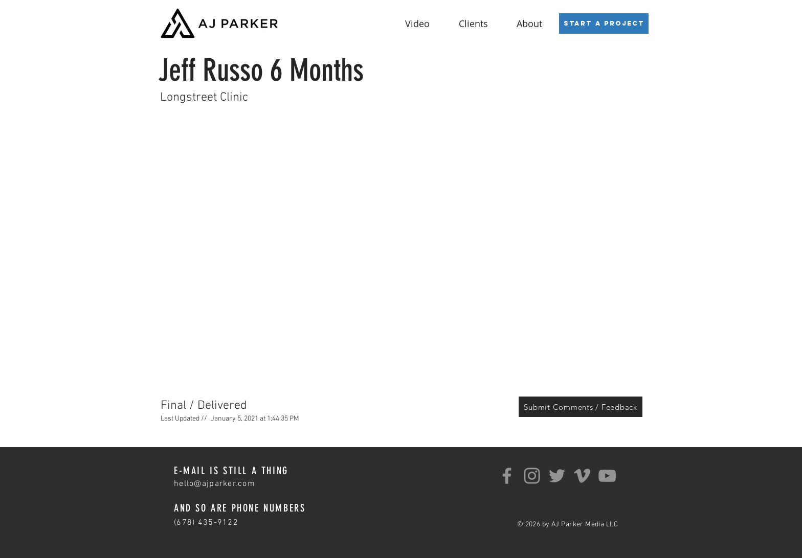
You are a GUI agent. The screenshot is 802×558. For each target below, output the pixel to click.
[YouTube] (607, 475)
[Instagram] (532, 475)
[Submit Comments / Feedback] (580, 407)
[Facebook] (507, 475)
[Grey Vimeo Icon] (582, 475)
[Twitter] (557, 475)
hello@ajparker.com (214, 484)
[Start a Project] (604, 23)
